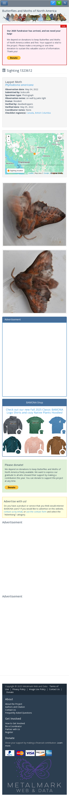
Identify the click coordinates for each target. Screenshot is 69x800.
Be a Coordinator (13, 726)
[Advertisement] (34, 359)
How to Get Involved (15, 723)
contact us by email (13, 511)
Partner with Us (12, 729)
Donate (10, 692)
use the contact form (36, 511)
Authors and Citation (15, 706)
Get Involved (13, 718)
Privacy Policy (18, 689)
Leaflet (31, 173)
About (9, 699)
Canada (30, 112)
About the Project (13, 704)
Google (46, 173)
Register (9, 732)
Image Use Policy (37, 689)
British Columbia (43, 112)
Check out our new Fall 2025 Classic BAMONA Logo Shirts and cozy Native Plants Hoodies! (34, 411)
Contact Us (54, 689)
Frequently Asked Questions (18, 712)
